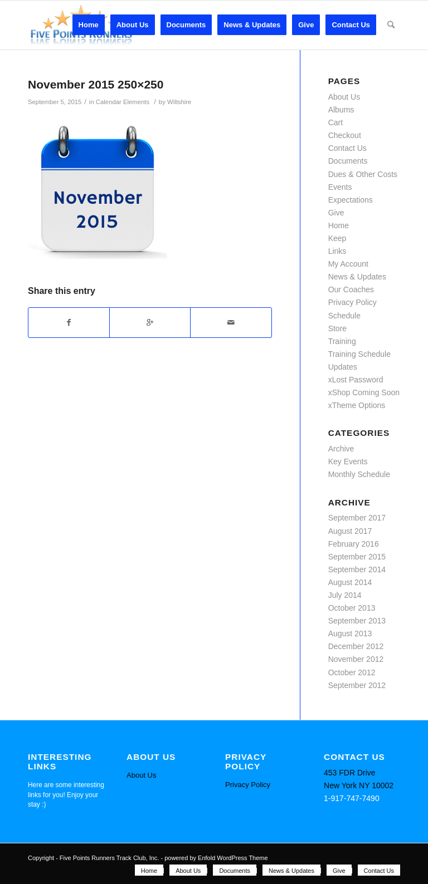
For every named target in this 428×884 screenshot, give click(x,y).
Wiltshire (179, 102)
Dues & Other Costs (363, 174)
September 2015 (357, 556)
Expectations (350, 199)
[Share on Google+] (150, 322)
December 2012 (356, 646)
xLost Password (355, 379)
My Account (348, 263)
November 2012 (356, 659)
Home (338, 225)
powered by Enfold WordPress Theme (216, 857)
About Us (344, 96)
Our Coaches (351, 289)
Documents (348, 160)
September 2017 (357, 517)
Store (337, 328)
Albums (341, 109)
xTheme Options (357, 405)
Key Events (348, 461)
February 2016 (353, 543)
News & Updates (357, 276)
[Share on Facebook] (68, 322)
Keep (337, 238)
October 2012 (352, 672)
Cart (335, 122)
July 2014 (345, 595)
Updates (342, 366)
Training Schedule (359, 354)
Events (340, 187)
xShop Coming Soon (364, 392)
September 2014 (357, 569)
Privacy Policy (352, 302)
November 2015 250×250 (95, 84)
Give (336, 212)
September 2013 (357, 620)
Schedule (344, 315)
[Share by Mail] (231, 322)
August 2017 (350, 531)
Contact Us (347, 148)
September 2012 (357, 685)
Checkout (344, 135)
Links (337, 251)
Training (342, 341)
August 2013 (350, 633)
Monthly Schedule (359, 474)
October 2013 (352, 607)
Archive (341, 448)
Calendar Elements (122, 102)
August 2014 (350, 582)
